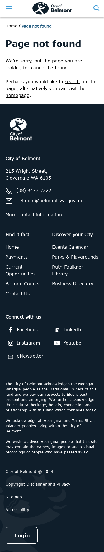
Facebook (22, 330)
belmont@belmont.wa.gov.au (49, 200)
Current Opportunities (20, 270)
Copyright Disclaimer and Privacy (38, 484)
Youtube (66, 343)
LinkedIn (67, 329)
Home (11, 25)
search (72, 81)
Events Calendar (70, 247)
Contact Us (18, 293)
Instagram (23, 343)
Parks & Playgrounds (75, 256)
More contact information (34, 214)
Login (22, 535)
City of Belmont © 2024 (29, 471)
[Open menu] (9, 8)
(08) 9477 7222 (33, 190)
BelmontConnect (24, 283)
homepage (17, 95)
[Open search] (96, 8)
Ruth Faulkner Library (67, 270)
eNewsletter (25, 356)
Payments (16, 256)
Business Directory (72, 283)
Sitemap (14, 497)
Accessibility (17, 509)
